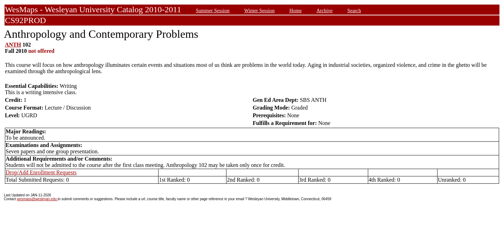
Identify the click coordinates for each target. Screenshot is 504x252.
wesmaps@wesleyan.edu (37, 199)
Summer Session (212, 10)
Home (295, 10)
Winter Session (259, 10)
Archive (324, 10)
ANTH (13, 45)
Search (354, 10)
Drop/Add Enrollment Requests (41, 172)
